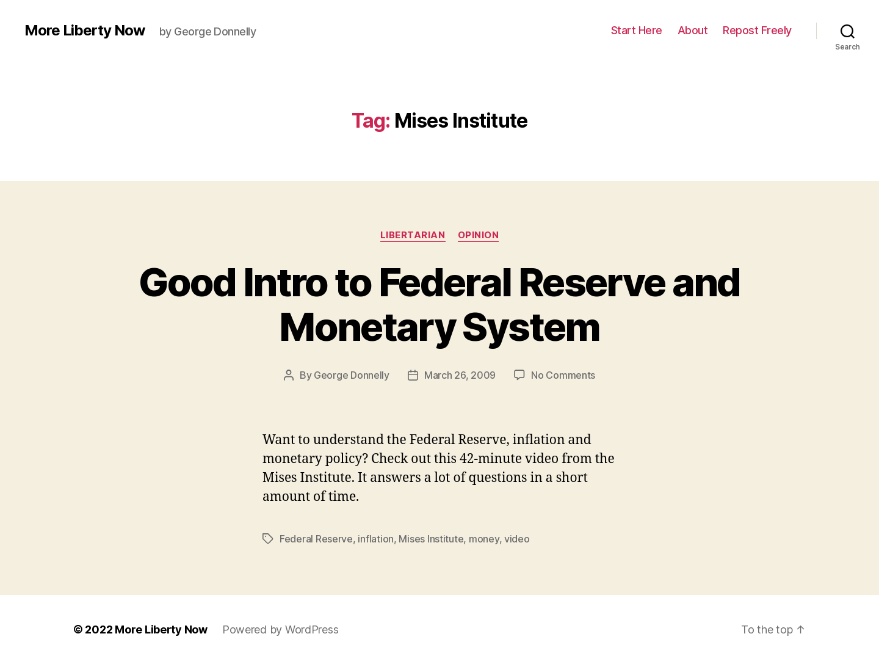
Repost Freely (757, 30)
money (484, 539)
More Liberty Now (84, 30)
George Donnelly (351, 375)
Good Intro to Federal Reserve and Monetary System (439, 304)
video (517, 539)
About (693, 30)
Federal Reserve (316, 539)
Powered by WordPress (280, 629)
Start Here (636, 30)
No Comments (563, 375)
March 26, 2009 (460, 375)
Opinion (478, 235)
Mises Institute (431, 539)
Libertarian (413, 235)
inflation (376, 539)
